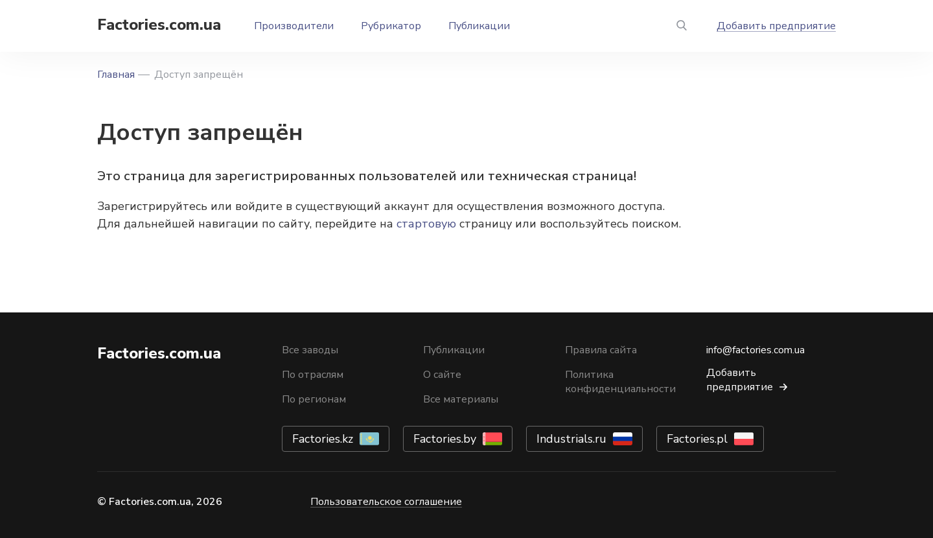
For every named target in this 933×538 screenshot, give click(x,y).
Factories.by (444, 439)
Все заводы (310, 350)
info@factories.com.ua (755, 350)
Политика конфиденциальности (620, 382)
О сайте (442, 375)
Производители (294, 26)
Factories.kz (322, 439)
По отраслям (312, 375)
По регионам (314, 399)
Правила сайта (601, 350)
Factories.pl (697, 439)
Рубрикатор (391, 26)
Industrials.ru (571, 439)
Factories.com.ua (159, 24)
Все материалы (460, 399)
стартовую (426, 223)
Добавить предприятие (776, 26)
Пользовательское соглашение (386, 502)
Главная (116, 74)
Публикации (479, 26)
